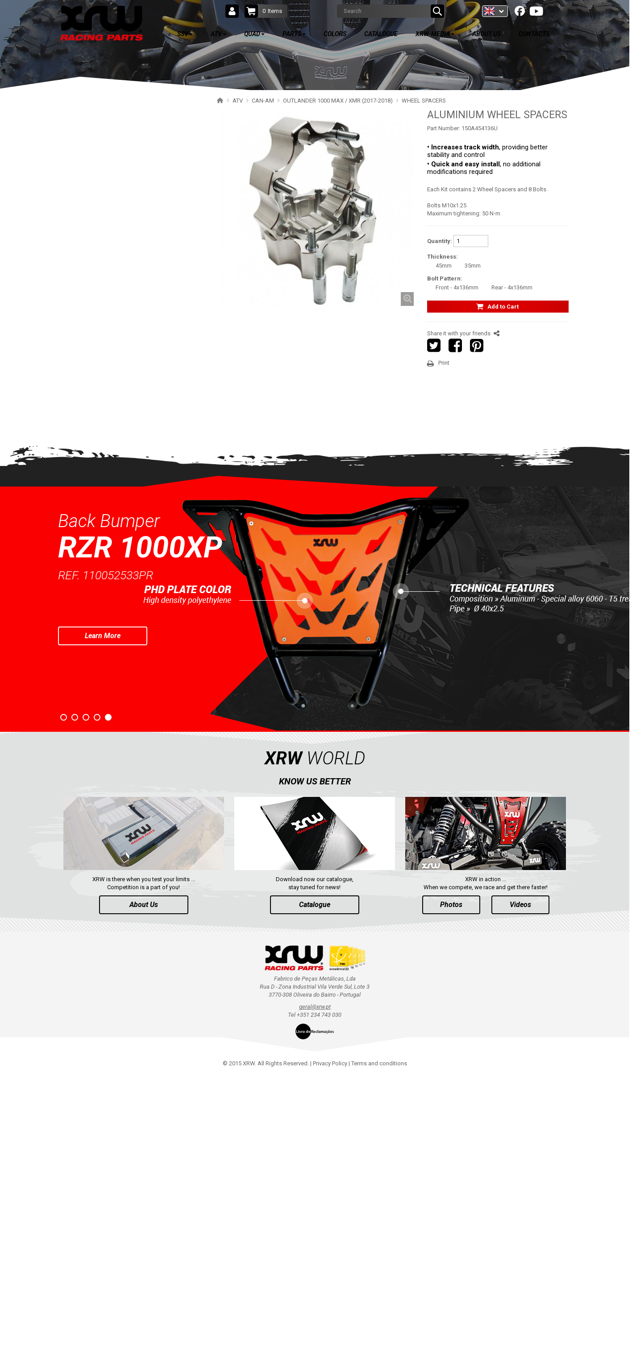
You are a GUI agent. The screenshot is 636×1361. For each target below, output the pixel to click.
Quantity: (439, 241)
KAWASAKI (85, 593)
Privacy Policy (330, 1348)
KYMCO (81, 608)
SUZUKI (81, 577)
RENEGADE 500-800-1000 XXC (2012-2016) (129, 483)
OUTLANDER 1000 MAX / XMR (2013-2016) (130, 390)
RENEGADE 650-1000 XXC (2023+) (119, 436)
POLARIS (83, 156)
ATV (83, 134)
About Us (143, 1189)
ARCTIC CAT (87, 639)
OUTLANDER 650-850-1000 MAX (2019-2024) (132, 234)
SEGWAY (83, 514)
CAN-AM (82, 171)
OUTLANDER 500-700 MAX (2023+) (120, 202)
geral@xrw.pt (315, 1291)
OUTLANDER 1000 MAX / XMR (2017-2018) (130, 296)
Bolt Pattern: (444, 278)
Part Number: (443, 128)
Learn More (103, 920)
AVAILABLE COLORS (113, 712)
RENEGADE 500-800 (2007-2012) (116, 499)
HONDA (81, 624)
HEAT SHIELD (97, 358)
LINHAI (80, 546)
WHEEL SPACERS (103, 343)
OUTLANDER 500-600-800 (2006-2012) (124, 405)
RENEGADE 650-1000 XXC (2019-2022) (124, 452)
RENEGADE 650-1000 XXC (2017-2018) (124, 468)
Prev (7, 891)
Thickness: (442, 256)
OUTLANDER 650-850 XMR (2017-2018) (125, 280)
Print (443, 362)
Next (622, 891)
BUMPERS (93, 327)
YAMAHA (83, 561)
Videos (520, 1189)
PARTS (88, 686)
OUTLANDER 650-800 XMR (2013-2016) (125, 374)
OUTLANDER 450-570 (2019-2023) (118, 249)
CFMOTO (83, 530)
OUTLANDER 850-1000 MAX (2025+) (121, 187)
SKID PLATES (97, 312)
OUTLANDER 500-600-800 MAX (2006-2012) (130, 421)
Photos (451, 1189)
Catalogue (314, 1189)
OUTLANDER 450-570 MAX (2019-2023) (125, 265)
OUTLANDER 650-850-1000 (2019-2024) (125, 218)
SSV (83, 108)
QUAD (87, 660)
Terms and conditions (379, 1348)
